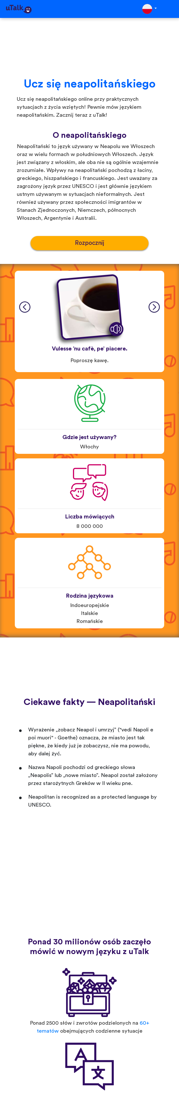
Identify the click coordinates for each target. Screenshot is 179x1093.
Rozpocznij (89, 243)
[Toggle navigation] (170, 9)
